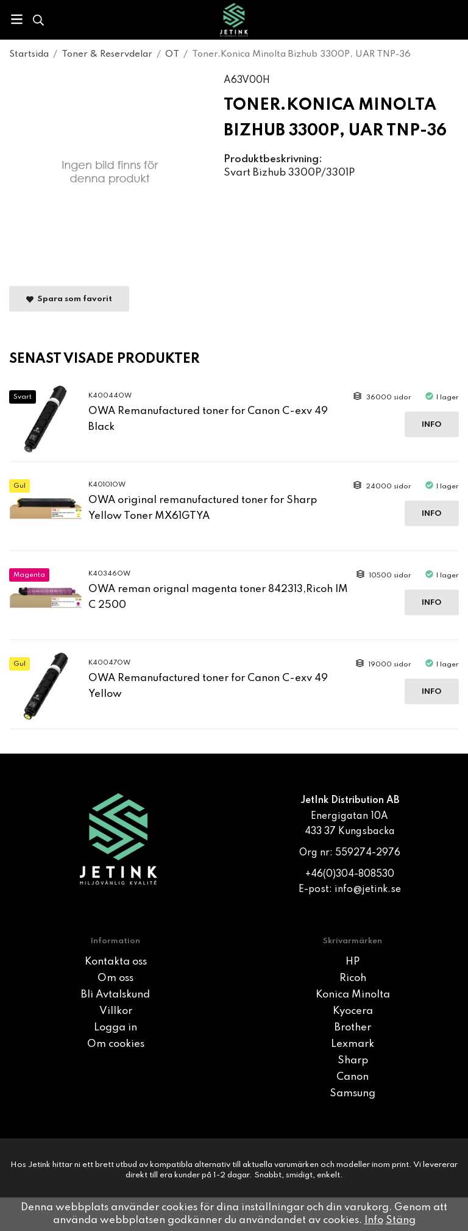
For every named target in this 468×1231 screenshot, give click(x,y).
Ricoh (352, 978)
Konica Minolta (353, 995)
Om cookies (115, 1044)
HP (353, 962)
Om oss (115, 978)
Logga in (115, 1027)
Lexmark (352, 1044)
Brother (353, 1027)
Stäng (401, 1220)
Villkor (115, 1011)
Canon (352, 1077)
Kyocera (353, 1011)
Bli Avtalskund (115, 995)
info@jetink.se (368, 889)
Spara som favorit (69, 299)
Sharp (353, 1060)
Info (432, 425)
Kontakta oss (116, 962)
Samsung (352, 1093)
